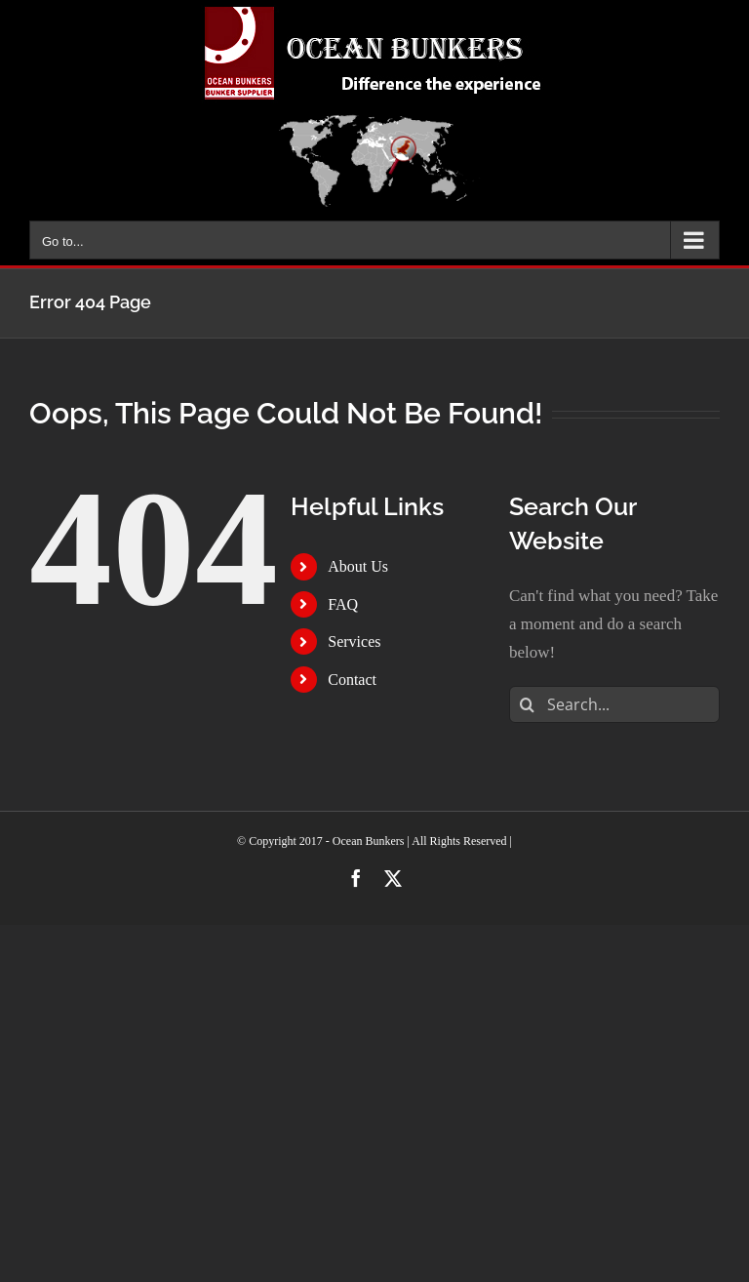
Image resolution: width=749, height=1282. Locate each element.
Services (354, 641)
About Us (358, 566)
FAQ (343, 604)
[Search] (527, 704)
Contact (352, 679)
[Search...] (614, 704)
